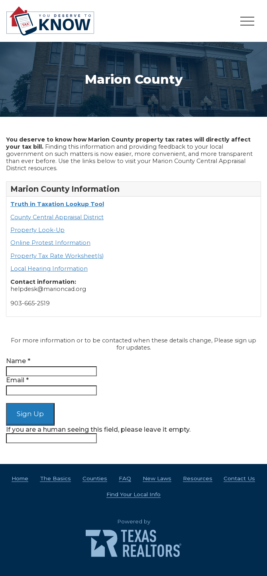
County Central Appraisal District (57, 217)
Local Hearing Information (49, 268)
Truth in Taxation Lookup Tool (57, 204)
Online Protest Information (50, 242)
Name (18, 361)
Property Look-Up (37, 230)
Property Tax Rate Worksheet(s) (57, 255)
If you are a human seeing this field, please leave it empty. (98, 434)
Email (17, 380)
